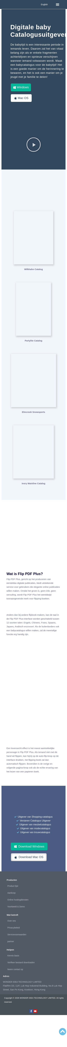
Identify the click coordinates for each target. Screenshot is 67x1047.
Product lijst (12, 886)
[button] (57, 4)
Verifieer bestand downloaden (21, 962)
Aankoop (11, 893)
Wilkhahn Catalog (33, 269)
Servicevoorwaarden (16, 934)
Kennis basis (13, 955)
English (44, 4)
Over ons (11, 921)
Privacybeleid (13, 927)
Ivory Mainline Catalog (33, 483)
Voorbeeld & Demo (16, 906)
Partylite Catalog (33, 340)
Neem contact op (15, 969)
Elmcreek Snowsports (33, 412)
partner (10, 941)
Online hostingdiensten (17, 900)
